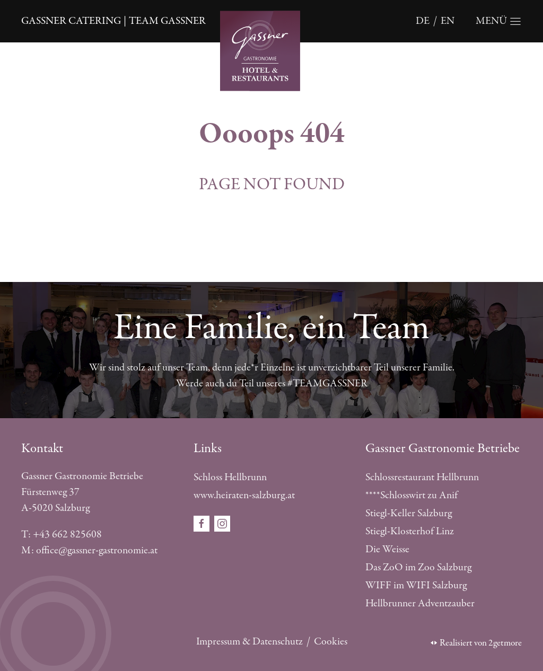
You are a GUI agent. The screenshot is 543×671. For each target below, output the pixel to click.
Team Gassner (167, 21)
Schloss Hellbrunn (230, 477)
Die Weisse (387, 549)
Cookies (330, 641)
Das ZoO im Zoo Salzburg (418, 567)
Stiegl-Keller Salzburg (408, 513)
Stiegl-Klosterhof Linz (409, 531)
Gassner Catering (71, 21)
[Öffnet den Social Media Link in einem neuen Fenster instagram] (222, 523)
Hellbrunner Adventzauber (420, 603)
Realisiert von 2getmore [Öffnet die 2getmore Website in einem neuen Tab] (476, 643)
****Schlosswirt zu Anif (411, 495)
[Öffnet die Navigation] (499, 21)
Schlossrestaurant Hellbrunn (422, 477)
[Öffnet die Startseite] (271, 49)
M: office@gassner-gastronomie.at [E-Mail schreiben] (89, 550)
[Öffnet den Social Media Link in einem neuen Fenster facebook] (203, 523)
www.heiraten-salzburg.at (244, 495)
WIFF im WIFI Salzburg (416, 585)
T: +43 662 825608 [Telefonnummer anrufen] (61, 534)
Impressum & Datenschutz (249, 641)
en (447, 21)
